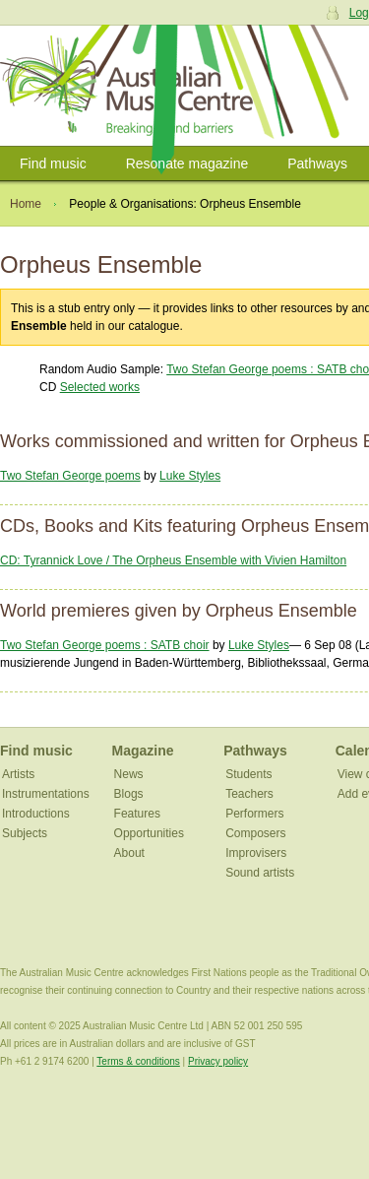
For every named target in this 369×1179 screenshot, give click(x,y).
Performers (254, 813)
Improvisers (255, 853)
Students (248, 774)
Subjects (24, 833)
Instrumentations (46, 794)
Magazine (143, 750)
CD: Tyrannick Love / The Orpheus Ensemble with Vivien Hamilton (173, 560)
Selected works (100, 387)
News (129, 774)
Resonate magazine (187, 163)
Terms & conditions (137, 1061)
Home (25, 204)
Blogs (129, 794)
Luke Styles (189, 476)
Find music (53, 163)
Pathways (317, 163)
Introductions (36, 813)
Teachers (249, 794)
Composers (255, 833)
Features (137, 813)
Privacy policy (218, 1061)
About (129, 853)
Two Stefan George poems (70, 476)
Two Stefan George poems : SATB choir (105, 645)
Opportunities (149, 833)
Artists (18, 774)
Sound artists (259, 873)
